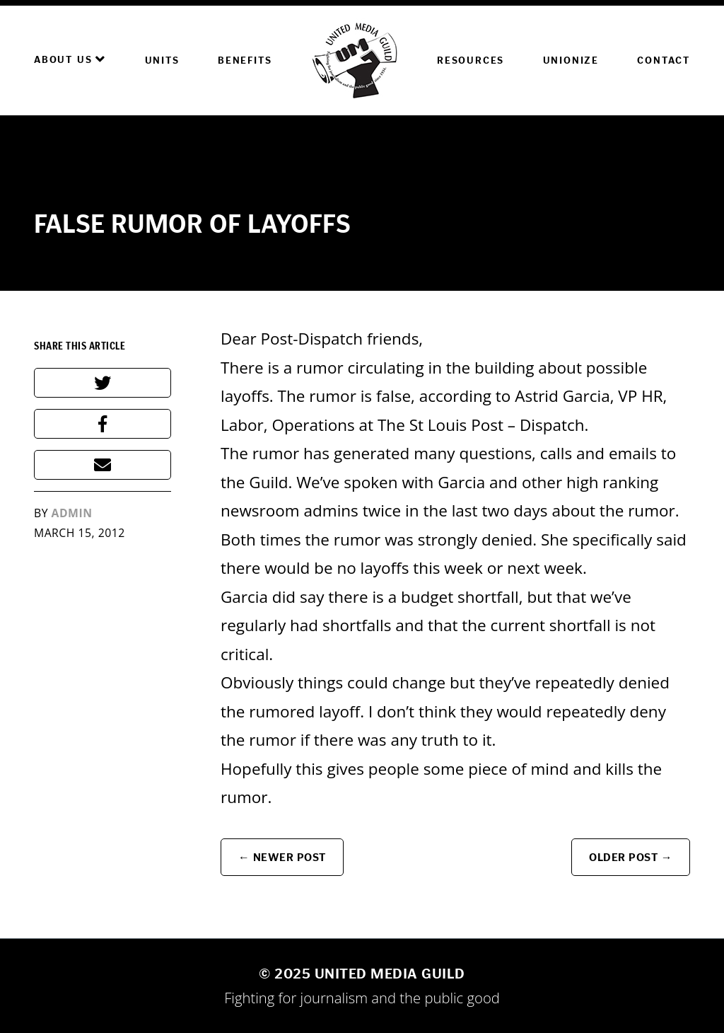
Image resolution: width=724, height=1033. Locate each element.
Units (162, 60)
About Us (70, 59)
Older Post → (630, 857)
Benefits (245, 60)
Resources (470, 60)
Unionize (571, 60)
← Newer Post (282, 857)
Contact (663, 60)
